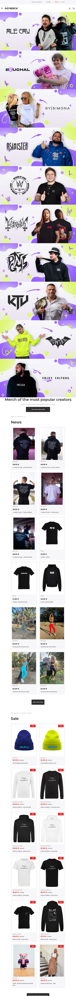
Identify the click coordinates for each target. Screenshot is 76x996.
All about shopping (36, 2)
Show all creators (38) (38, 409)
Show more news (38, 702)
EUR (63, 2)
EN (57, 2)
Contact (48, 2)
